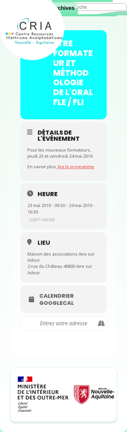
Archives (63, 8)
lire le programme (76, 166)
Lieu (44, 242)
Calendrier (56, 296)
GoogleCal (56, 303)
